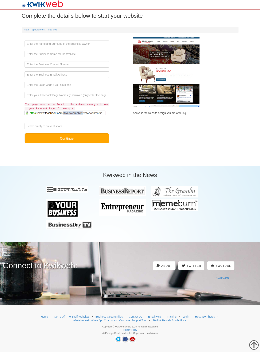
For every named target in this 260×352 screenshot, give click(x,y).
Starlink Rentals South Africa (169, 320)
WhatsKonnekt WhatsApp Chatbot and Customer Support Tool (109, 320)
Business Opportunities (109, 316)
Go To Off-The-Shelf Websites (71, 316)
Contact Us (135, 316)
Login (186, 316)
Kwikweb (222, 278)
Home (44, 316)
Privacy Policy (130, 330)
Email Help (154, 316)
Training (172, 316)
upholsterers (38, 29)
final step (52, 29)
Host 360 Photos (205, 316)
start (27, 29)
